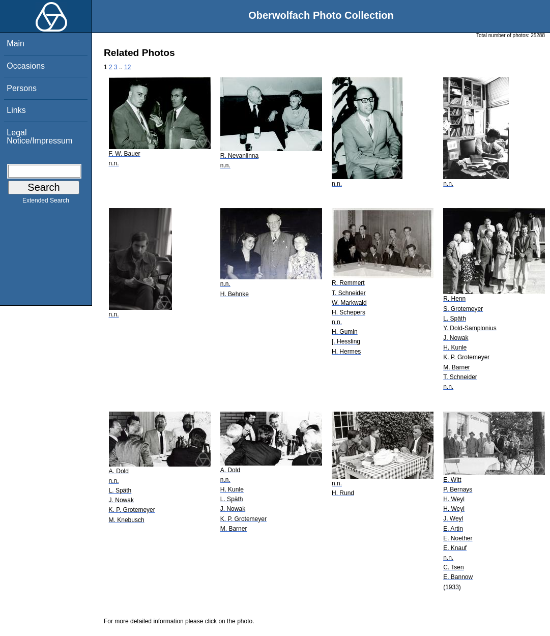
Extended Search (45, 202)
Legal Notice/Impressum (39, 136)
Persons (22, 88)
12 (127, 67)
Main (15, 43)
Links (16, 110)
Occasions (26, 66)
